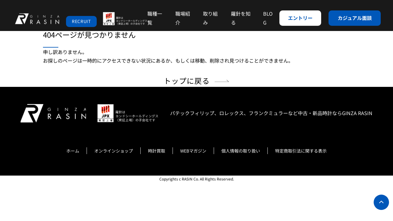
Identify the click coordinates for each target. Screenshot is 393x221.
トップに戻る (187, 80)
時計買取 (156, 151)
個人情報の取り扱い (240, 151)
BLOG (268, 18)
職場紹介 (182, 18)
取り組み (210, 18)
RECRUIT (81, 21)
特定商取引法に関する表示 (301, 151)
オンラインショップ (113, 151)
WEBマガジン (193, 151)
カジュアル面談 (355, 17)
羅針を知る (241, 18)
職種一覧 (154, 18)
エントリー (300, 17)
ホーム (72, 151)
